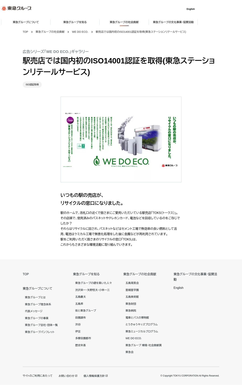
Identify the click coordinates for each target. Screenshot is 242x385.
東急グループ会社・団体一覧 (41, 325)
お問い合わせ (66, 375)
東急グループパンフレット (39, 332)
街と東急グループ (85, 310)
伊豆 (78, 331)
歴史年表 (80, 345)
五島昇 (79, 303)
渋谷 (78, 324)
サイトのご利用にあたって (38, 375)
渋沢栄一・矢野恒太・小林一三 (92, 289)
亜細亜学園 (132, 289)
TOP (25, 31)
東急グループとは (35, 297)
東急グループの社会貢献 (50, 31)
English (212, 9)
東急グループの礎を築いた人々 (93, 282)
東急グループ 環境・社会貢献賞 (144, 345)
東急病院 (131, 310)
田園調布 (80, 317)
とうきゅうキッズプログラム (142, 324)
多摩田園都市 (83, 338)
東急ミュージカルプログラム (142, 331)
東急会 (129, 352)
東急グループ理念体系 (38, 304)
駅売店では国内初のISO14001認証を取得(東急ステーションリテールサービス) (141, 31)
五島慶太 (80, 296)
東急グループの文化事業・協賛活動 (195, 22)
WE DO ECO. (80, 31)
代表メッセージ (34, 311)
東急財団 (131, 303)
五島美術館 (132, 296)
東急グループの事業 (36, 318)
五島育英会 (132, 282)
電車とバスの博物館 (137, 317)
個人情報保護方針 (94, 375)
